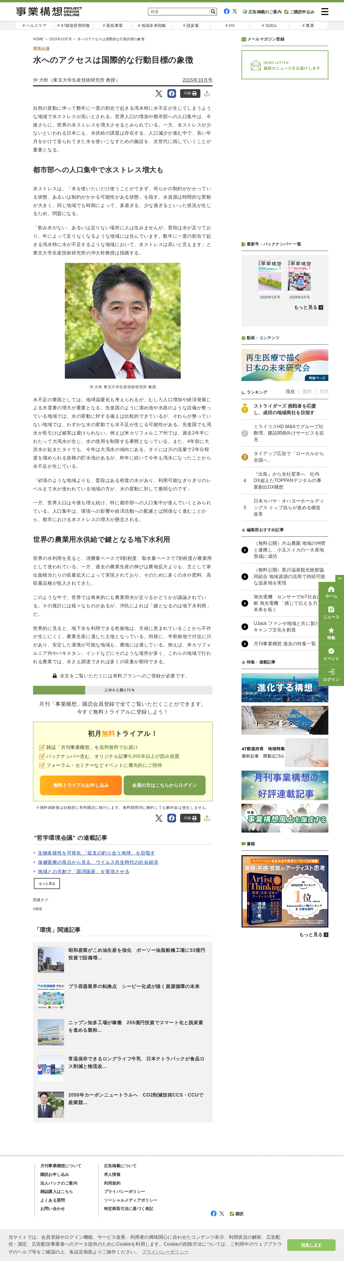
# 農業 (308, 25)
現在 (290, 391)
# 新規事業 (113, 25)
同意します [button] (311, 1245)
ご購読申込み (299, 12)
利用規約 (112, 1183)
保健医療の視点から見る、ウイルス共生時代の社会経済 (98, 862)
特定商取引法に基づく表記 (128, 1209)
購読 (237, 1214)
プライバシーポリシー (124, 1191)
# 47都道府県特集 (73, 25)
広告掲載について (120, 1166)
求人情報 (112, 1174)
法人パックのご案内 (58, 1183)
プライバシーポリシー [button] (165, 1251)
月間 (323, 391)
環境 (38, 909)
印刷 (190, 93)
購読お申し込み (54, 1174)
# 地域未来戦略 (152, 25)
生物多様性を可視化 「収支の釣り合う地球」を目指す (96, 853)
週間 (307, 391)
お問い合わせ (52, 1209)
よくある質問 (52, 1200)
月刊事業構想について (60, 1166)
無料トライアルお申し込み (81, 785)
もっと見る (47, 883)
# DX (230, 25)
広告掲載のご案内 (262, 12)
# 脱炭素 (191, 25)
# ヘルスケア (35, 25)
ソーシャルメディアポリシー (131, 1200)
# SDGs (269, 25)
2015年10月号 (198, 80)
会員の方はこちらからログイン (164, 785)
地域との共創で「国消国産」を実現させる (83, 871)
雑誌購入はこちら (56, 1191)
